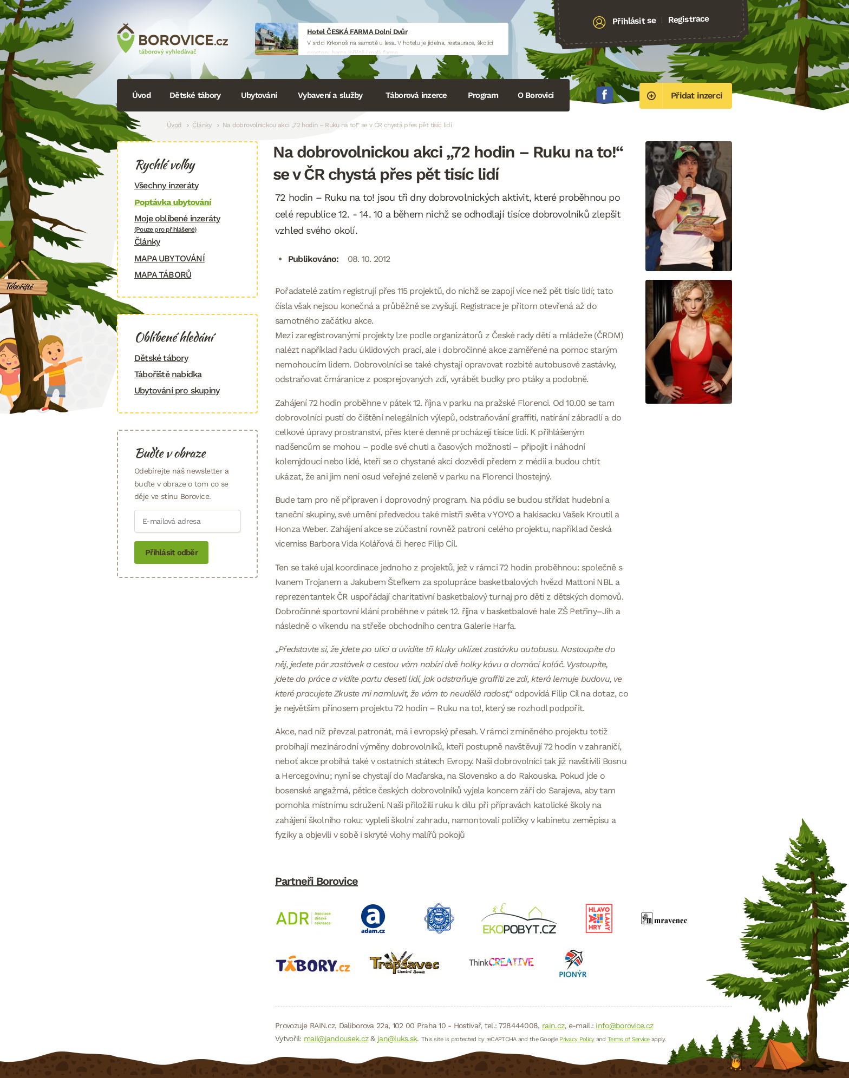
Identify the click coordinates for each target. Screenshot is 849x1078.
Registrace (688, 19)
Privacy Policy (576, 1039)
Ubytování (259, 95)
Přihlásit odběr (171, 552)
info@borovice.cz (624, 1025)
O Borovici (536, 95)
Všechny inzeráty (166, 185)
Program (483, 95)
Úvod (141, 95)
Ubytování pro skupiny (176, 390)
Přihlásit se (634, 21)
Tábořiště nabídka (167, 374)
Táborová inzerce (416, 95)
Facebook (604, 94)
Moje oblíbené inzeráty (187, 223)
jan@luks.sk (397, 1038)
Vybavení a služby (330, 95)
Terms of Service (629, 1039)
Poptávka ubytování (172, 202)
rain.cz (553, 1025)
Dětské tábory (194, 95)
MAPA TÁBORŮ (162, 275)
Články (201, 125)
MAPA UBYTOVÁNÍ (169, 258)
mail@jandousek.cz (336, 1038)
